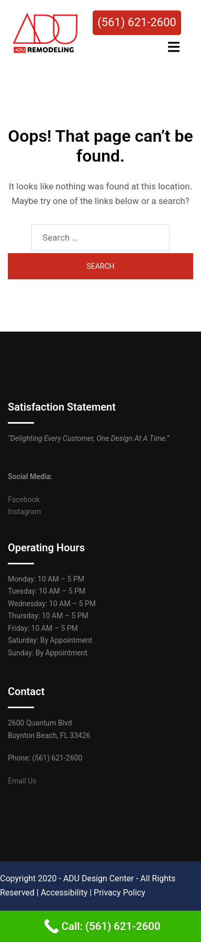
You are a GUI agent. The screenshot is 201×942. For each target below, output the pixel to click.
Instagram (24, 511)
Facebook (24, 499)
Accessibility (64, 893)
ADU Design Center (98, 878)
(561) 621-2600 (136, 22)
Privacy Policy (120, 893)
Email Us (22, 781)
